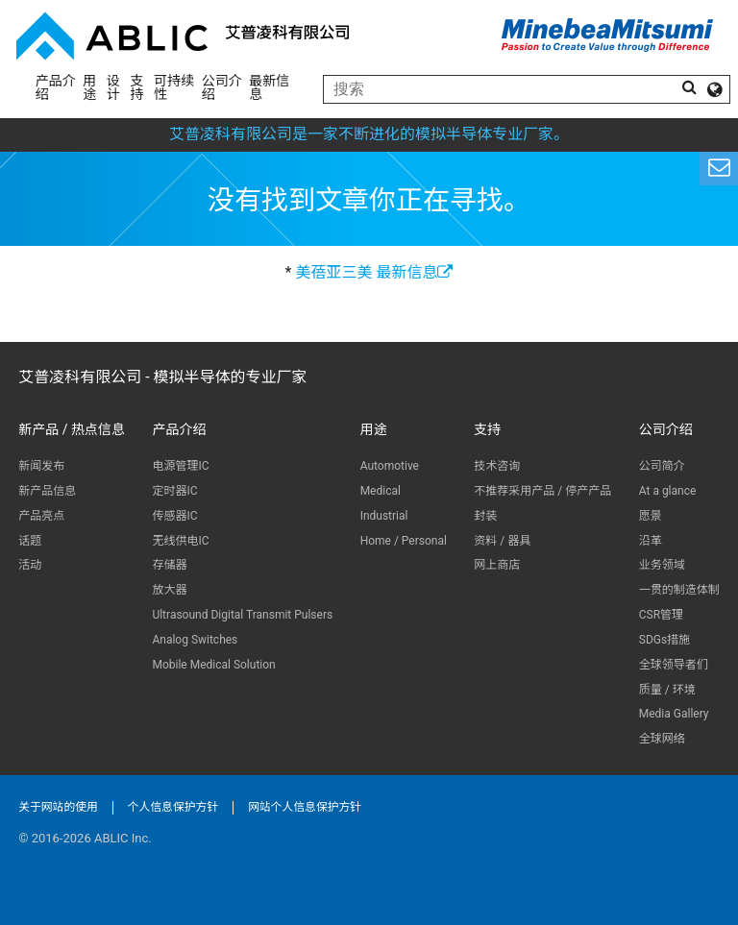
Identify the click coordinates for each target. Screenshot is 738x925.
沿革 (650, 541)
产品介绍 (56, 87)
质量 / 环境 (667, 689)
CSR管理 (661, 614)
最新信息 (269, 87)
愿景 (650, 516)
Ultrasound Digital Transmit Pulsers (242, 614)
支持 (137, 87)
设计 (113, 87)
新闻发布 (41, 466)
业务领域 (662, 565)
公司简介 (662, 466)
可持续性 (174, 87)
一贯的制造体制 (679, 589)
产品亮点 (41, 516)
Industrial (384, 516)
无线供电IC (180, 541)
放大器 (169, 589)
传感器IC (174, 516)
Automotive (389, 466)
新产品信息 (47, 491)
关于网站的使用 (58, 807)
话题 (29, 541)
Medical (380, 491)
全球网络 (662, 738)
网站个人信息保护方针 (304, 807)
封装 (485, 516)
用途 (89, 87)
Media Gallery (674, 713)
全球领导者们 (673, 664)
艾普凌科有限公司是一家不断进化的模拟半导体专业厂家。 (369, 134)
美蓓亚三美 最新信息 (374, 272)
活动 (29, 565)
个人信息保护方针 (173, 807)
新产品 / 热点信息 (71, 429)
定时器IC (174, 491)
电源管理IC (180, 466)
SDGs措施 (664, 639)
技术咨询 (497, 466)
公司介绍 (222, 87)
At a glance (668, 491)
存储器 (169, 565)
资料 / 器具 (502, 541)
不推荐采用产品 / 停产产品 (542, 491)
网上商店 (497, 565)
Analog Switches (194, 639)
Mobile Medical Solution (213, 664)
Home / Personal (403, 541)
